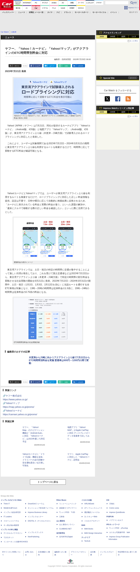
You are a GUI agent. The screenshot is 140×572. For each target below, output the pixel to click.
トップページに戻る (48, 482)
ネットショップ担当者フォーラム (41, 508)
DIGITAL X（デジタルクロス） (39, 521)
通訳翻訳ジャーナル (92, 512)
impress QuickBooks (117, 512)
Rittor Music (61, 500)
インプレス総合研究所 (12, 512)
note (66, 66)
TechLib (87, 541)
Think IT (7, 504)
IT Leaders (8, 517)
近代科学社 (60, 533)
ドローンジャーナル (11, 521)
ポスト (17, 66)
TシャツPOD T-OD (67, 512)
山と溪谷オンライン (67, 525)
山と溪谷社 (60, 521)
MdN (83, 525)
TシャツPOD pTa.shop (118, 528)
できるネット (9, 537)
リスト (25, 66)
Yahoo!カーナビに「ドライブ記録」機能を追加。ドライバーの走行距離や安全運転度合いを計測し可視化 (33, 460)
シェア (37, 66)
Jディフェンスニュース (93, 508)
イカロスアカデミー (92, 521)
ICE (107, 500)
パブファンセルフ (116, 520)
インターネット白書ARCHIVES (16, 542)
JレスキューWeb (90, 517)
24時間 (112, 37)
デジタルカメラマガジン (13, 533)
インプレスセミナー (35, 517)
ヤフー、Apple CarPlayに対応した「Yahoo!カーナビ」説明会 (78, 457)
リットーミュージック (67, 504)
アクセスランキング (112, 33)
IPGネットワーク (113, 525)
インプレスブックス (35, 532)
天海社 (111, 504)
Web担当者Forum (10, 508)
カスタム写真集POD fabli (119, 532)
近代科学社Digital (66, 537)
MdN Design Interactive (93, 533)
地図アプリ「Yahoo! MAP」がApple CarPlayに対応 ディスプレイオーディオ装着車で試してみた (78, 433)
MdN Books (88, 529)
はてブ (52, 66)
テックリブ (85, 537)
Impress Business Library (37, 512)
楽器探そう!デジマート (68, 508)
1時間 (102, 37)
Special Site (109, 78)
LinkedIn (81, 66)
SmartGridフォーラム (36, 504)
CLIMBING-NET (65, 529)
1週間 (123, 37)
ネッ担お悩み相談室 (11, 525)
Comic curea (114, 508)
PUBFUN (110, 517)
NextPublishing (33, 537)
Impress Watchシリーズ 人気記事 (118, 108)
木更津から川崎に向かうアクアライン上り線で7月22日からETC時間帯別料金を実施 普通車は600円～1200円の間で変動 (59, 360)
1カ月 (134, 37)
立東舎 (61, 517)
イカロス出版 (86, 500)
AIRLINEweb (89, 504)
